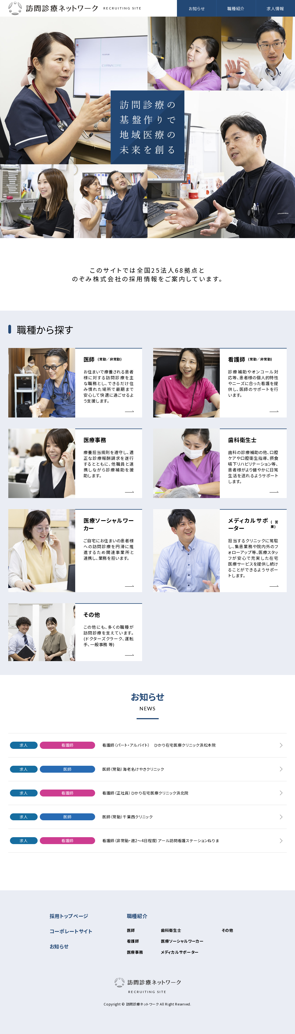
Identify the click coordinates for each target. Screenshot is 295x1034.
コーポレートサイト (71, 931)
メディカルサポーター (180, 952)
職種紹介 (137, 915)
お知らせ (197, 8)
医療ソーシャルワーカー (182, 941)
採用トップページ (69, 915)
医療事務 (135, 952)
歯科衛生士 (171, 930)
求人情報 (275, 8)
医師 (131, 930)
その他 (227, 930)
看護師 (133, 941)
